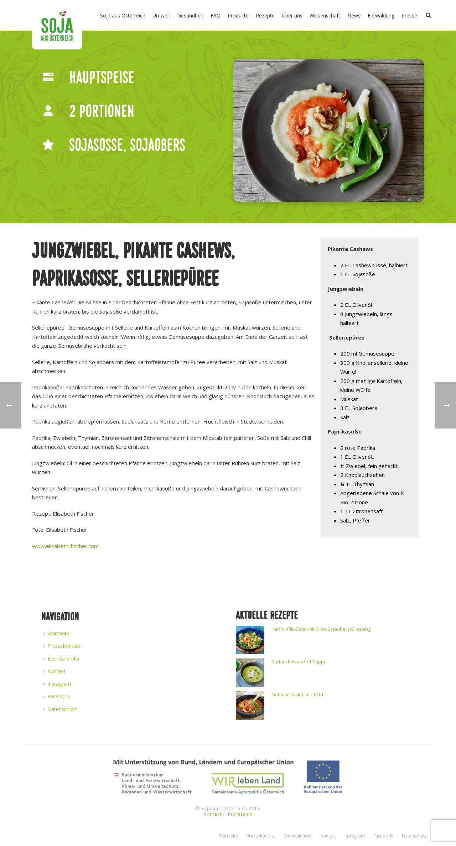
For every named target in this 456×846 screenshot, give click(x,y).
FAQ (216, 15)
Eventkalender (61, 658)
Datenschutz (60, 709)
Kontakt (54, 671)
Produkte (238, 15)
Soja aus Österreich (122, 15)
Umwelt (161, 15)
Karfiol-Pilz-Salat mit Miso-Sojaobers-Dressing (320, 629)
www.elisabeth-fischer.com (65, 546)
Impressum (240, 814)
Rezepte (265, 15)
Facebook (56, 696)
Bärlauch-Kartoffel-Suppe (299, 661)
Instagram (57, 684)
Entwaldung (381, 15)
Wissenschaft (325, 15)
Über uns (292, 15)
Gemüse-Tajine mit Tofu (297, 694)
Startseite (56, 633)
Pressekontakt (62, 645)
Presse (409, 15)
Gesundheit (190, 15)
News (354, 15)
